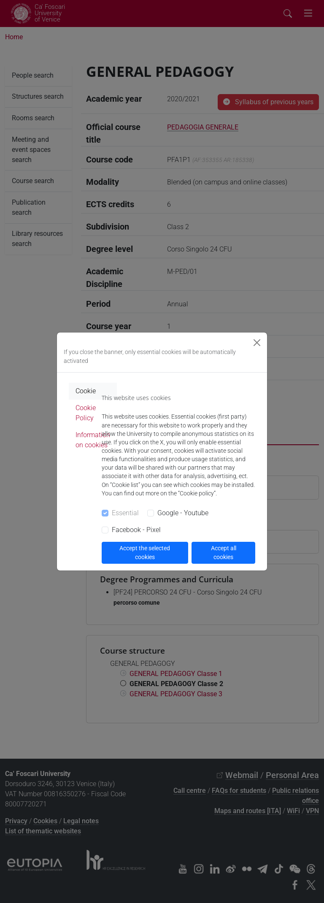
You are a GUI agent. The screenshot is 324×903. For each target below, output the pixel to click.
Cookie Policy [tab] (86, 413)
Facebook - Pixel (136, 530)
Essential (125, 513)
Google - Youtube (182, 513)
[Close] (257, 342)
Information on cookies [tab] (93, 440)
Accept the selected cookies (144, 552)
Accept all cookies (223, 552)
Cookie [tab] (86, 391)
